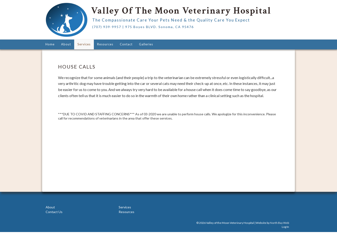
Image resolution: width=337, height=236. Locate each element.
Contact (126, 44)
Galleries (146, 44)
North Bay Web (279, 223)
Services (84, 44)
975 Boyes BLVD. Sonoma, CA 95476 (159, 27)
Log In (285, 227)
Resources (105, 44)
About (66, 44)
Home (50, 44)
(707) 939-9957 (106, 27)
